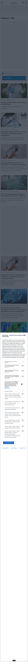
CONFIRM (8, 442)
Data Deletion (5, 448)
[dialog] (14, 498)
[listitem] (14, 362)
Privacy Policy (22, 448)
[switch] (22, 365)
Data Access (14, 448)
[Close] (25, 335)
